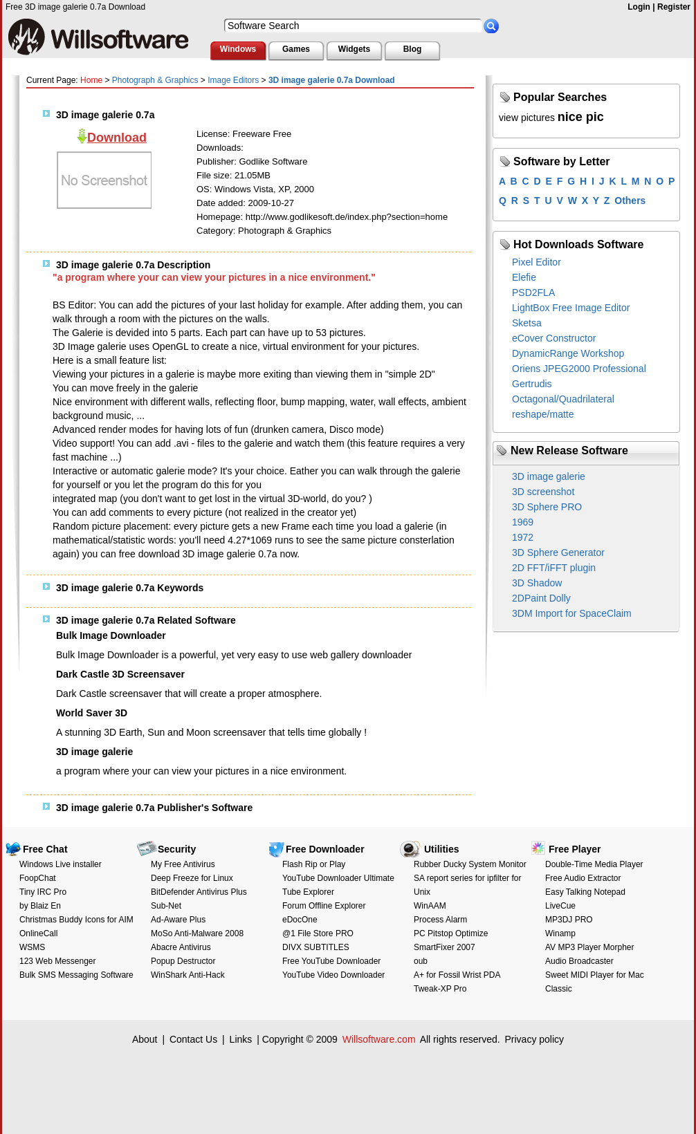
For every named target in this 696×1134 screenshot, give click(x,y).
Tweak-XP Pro (440, 989)
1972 (522, 537)
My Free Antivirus (183, 864)
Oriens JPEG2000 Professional (579, 368)
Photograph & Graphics (155, 80)
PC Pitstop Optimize (451, 933)
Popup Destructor (183, 961)
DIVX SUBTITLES (315, 947)
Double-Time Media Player (594, 864)
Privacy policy (534, 1039)
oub (421, 961)
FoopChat (37, 878)
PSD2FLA (533, 292)
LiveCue (560, 906)
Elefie (524, 277)
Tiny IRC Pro (42, 892)
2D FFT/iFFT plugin (554, 567)
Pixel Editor (536, 262)
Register (673, 7)
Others (629, 200)
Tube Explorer (308, 892)
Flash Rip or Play (313, 864)
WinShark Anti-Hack (188, 975)
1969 (522, 522)
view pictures (527, 117)
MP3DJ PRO (569, 919)
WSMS (32, 947)
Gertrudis (532, 383)
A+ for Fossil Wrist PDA (457, 975)
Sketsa (527, 322)
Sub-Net (166, 906)
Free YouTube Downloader (331, 961)
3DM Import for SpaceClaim (572, 613)
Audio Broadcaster (579, 961)
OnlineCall (38, 933)
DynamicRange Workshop (568, 353)
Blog (412, 49)
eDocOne (300, 919)
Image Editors (233, 80)
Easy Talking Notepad (585, 892)
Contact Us (193, 1039)
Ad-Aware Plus (178, 919)
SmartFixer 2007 (444, 947)
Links (241, 1039)
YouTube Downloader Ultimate (338, 878)
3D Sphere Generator (558, 552)
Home (91, 80)
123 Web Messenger (57, 961)
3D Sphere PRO (547, 506)
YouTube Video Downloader (333, 975)
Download (117, 138)
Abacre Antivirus (181, 947)
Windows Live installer (60, 864)
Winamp (560, 933)
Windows (238, 49)
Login (639, 7)
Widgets (354, 49)
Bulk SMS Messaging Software (76, 975)
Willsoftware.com (379, 1039)
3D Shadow (537, 582)
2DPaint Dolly (541, 598)
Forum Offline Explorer (324, 906)
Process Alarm (440, 919)
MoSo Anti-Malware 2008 (197, 933)
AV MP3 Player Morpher (589, 947)
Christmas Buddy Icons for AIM (76, 919)
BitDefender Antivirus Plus (199, 892)
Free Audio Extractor (583, 878)
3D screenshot (543, 491)
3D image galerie (548, 476)
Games (296, 49)
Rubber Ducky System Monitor (470, 864)
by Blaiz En (40, 906)
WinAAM (430, 906)
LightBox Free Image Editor (571, 307)
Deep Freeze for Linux (192, 878)
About (145, 1039)
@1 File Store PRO (318, 933)
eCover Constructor (554, 338)
